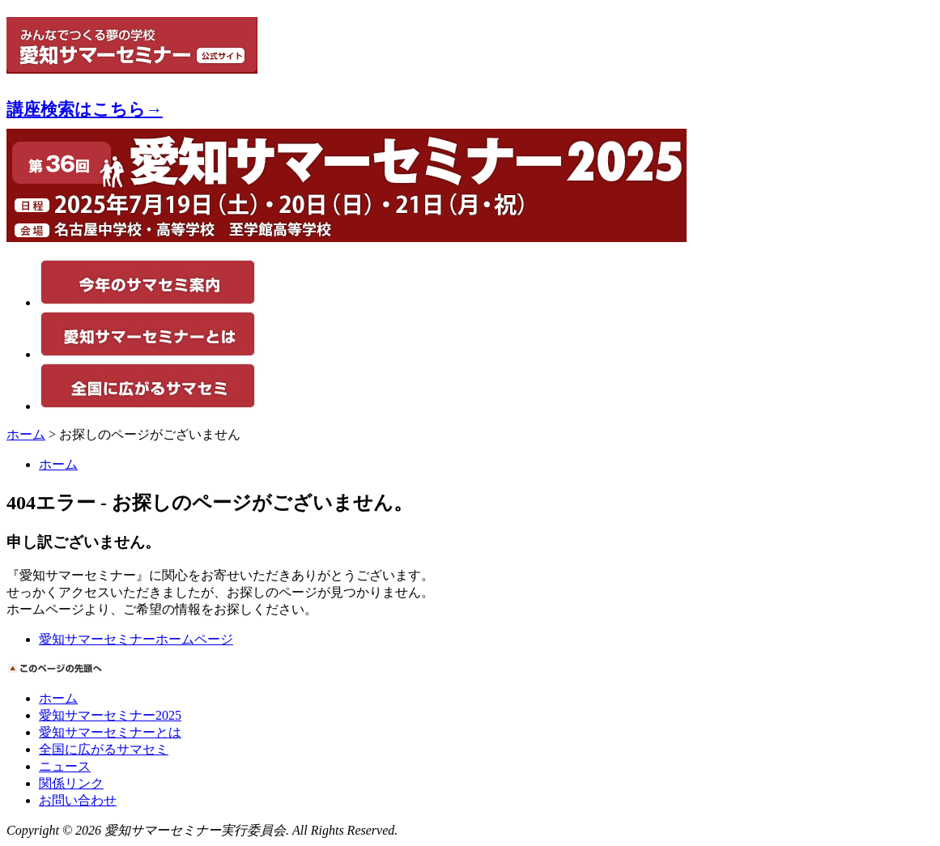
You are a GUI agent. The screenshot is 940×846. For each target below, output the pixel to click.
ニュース (65, 766)
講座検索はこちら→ (84, 109)
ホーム (25, 434)
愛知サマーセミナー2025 (110, 715)
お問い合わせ (78, 800)
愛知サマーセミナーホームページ (136, 639)
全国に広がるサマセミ (103, 749)
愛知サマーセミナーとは (110, 732)
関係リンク (71, 783)
